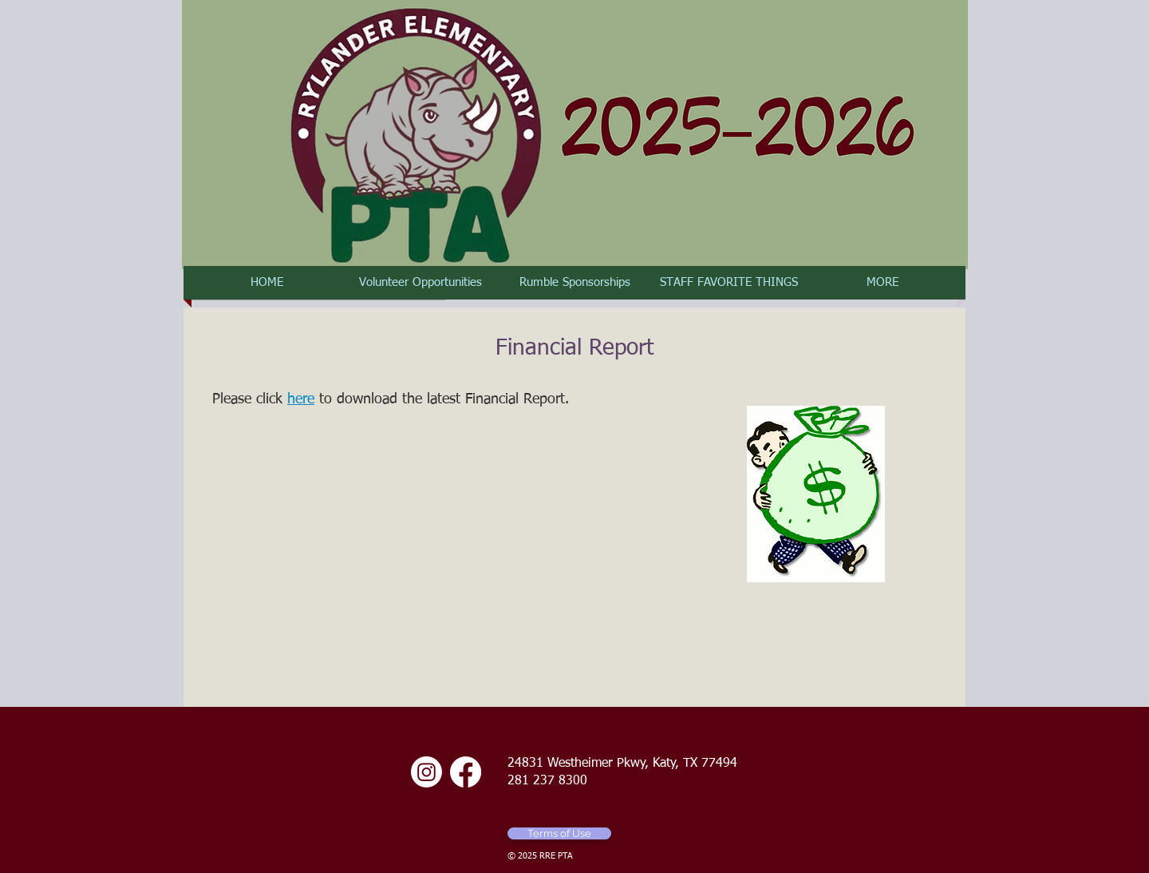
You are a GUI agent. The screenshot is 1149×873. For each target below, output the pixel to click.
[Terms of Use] (559, 833)
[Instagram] (426, 772)
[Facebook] (465, 772)
